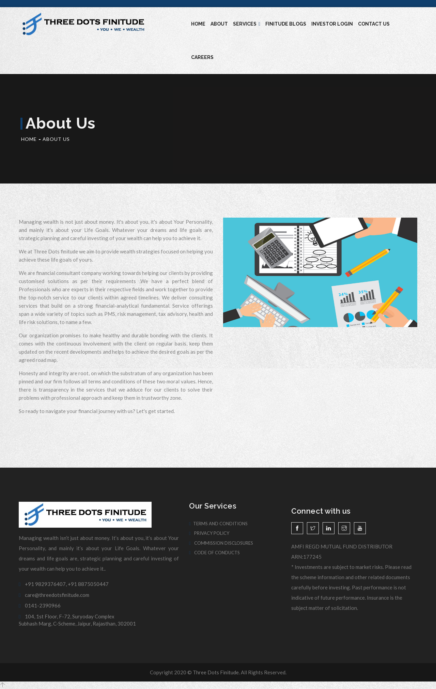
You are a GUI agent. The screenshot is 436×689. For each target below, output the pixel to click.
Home (198, 24)
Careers (202, 57)
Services (246, 24)
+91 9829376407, (43, 584)
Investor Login (332, 24)
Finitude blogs (285, 24)
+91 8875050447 (88, 584)
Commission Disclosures (221, 543)
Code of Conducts (214, 552)
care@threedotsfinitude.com (54, 595)
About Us (56, 139)
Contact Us (374, 24)
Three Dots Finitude (216, 672)
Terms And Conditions (218, 523)
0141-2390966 (40, 605)
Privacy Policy (209, 533)
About (219, 24)
